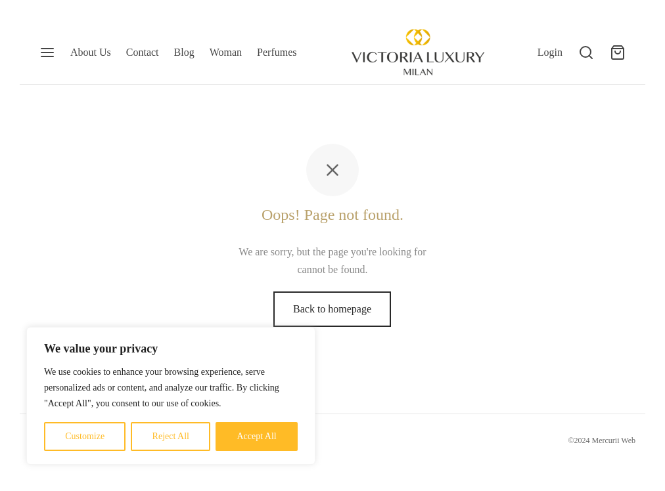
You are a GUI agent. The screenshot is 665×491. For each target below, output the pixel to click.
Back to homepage (332, 308)
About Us (90, 52)
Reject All (170, 436)
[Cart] (618, 52)
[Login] (550, 52)
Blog (184, 52)
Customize (84, 436)
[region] (170, 396)
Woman (226, 52)
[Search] (586, 52)
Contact (142, 52)
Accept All (256, 436)
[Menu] (47, 52)
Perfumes (276, 52)
